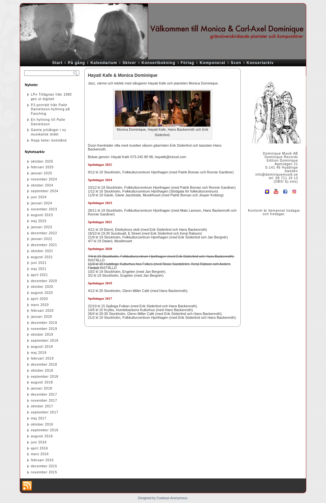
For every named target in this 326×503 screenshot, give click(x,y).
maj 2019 (38, 352)
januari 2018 (41, 388)
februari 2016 (42, 460)
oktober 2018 (42, 370)
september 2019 (44, 340)
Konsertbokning (158, 63)
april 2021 (39, 275)
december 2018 (44, 364)
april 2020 (39, 299)
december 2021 (44, 245)
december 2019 (44, 322)
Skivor (129, 63)
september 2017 (44, 412)
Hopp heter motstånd (49, 140)
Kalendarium (103, 63)
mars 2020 (40, 305)
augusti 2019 (42, 346)
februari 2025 (42, 167)
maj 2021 (38, 269)
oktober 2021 (42, 251)
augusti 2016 (42, 436)
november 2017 (44, 400)
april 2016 (39, 448)
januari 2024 (41, 203)
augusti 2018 (42, 382)
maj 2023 (38, 221)
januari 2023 (41, 227)
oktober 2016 (42, 424)
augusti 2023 (42, 215)
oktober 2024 (42, 185)
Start (57, 63)
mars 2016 (40, 454)
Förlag (188, 63)
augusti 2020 (42, 293)
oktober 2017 (42, 406)
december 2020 (44, 281)
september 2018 (44, 376)
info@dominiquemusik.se (276, 174)
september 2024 (44, 191)
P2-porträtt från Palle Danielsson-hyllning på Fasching (50, 109)
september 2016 (44, 430)
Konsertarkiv (260, 63)
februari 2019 (42, 358)
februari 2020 (42, 310)
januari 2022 (41, 239)
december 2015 (44, 466)
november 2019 (44, 329)
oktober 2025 (42, 161)
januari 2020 (41, 316)
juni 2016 (39, 442)
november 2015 (44, 472)
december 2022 (44, 233)
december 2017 (44, 394)
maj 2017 (38, 418)
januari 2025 (41, 173)
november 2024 (44, 179)
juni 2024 (39, 197)
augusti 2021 (42, 257)
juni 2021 (39, 263)
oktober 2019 (42, 334)
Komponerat (212, 63)
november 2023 (44, 209)
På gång (76, 63)
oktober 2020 (42, 286)
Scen (236, 63)
